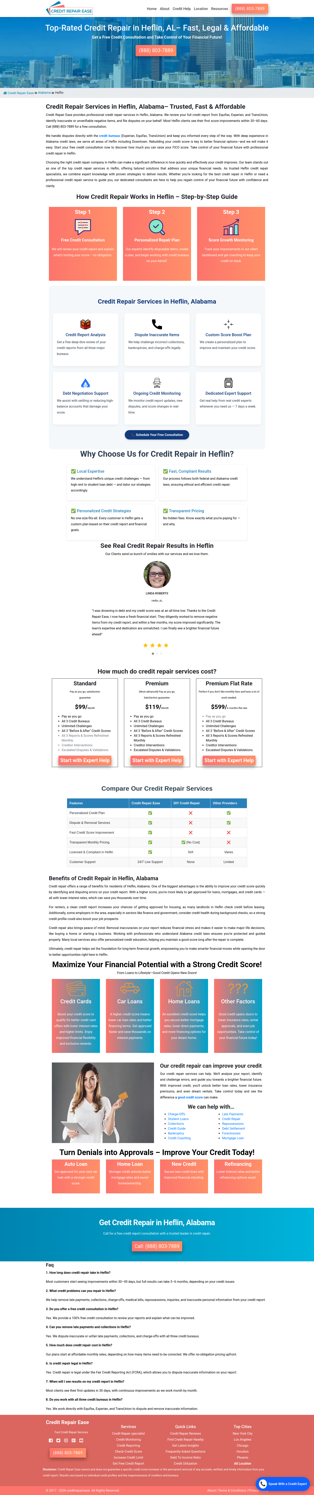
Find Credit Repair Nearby (185, 1439)
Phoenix (242, 1457)
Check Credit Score (128, 1451)
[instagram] (64, 1441)
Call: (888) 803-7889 (156, 1246)
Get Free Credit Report (128, 1463)
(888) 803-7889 (250, 8)
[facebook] (49, 1441)
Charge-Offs (176, 1114)
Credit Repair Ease (18, 93)
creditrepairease (78, 1490)
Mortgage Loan (233, 1138)
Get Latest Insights (185, 1445)
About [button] (164, 9)
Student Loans (178, 1119)
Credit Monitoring (128, 1439)
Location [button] (201, 9)
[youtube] (79, 1441)
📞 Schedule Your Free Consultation (157, 435)
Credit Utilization (185, 1463)
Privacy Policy (258, 1490)
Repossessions (233, 1124)
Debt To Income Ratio (185, 1457)
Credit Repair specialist (128, 1433)
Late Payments (232, 1114)
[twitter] (56, 1441)
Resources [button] (219, 9)
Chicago (242, 1445)
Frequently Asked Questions (185, 1451)
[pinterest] (72, 1441)
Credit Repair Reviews (185, 1433)
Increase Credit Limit (128, 1457)
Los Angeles (242, 1439)
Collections (176, 1124)
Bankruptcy (176, 1133)
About (211, 1490)
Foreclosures (231, 1133)
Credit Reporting (128, 1445)
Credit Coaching (179, 1138)
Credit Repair (231, 1119)
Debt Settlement (233, 1128)
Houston (243, 1451)
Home (152, 9)
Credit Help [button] (182, 9)
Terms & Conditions (232, 1490)
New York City (243, 1433)
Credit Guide (176, 1128)
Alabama (44, 93)
